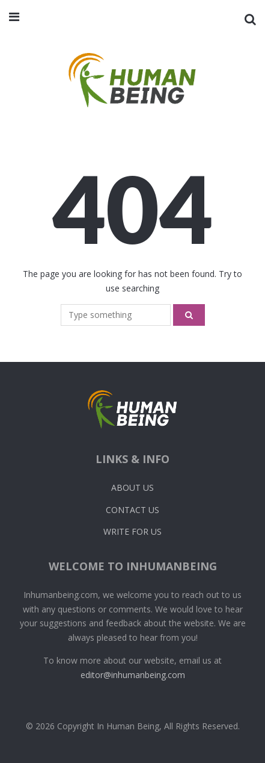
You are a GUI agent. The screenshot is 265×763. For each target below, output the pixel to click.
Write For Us (132, 531)
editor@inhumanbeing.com (133, 674)
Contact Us (132, 509)
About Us (132, 487)
